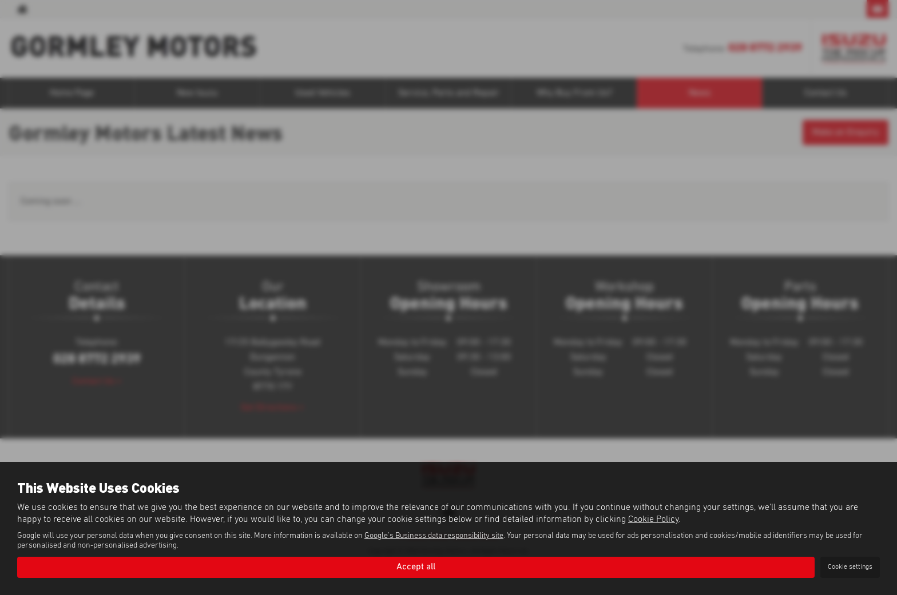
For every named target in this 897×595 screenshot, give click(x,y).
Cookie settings (850, 567)
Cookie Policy (653, 519)
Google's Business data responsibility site (433, 536)
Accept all (415, 567)
